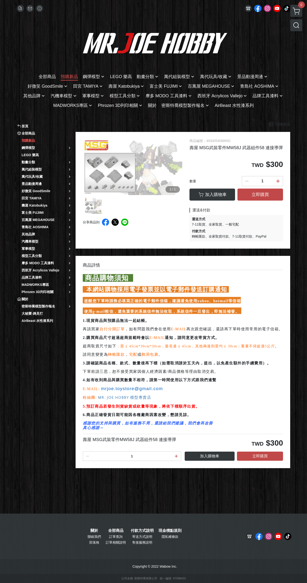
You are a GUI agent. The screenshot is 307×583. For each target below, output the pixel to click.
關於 (94, 531)
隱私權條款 (170, 536)
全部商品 (116, 531)
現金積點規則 (170, 531)
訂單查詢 (116, 536)
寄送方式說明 (142, 536)
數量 (192, 181)
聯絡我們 (94, 536)
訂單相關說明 (116, 542)
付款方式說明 (142, 531)
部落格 (94, 542)
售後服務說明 (142, 542)
